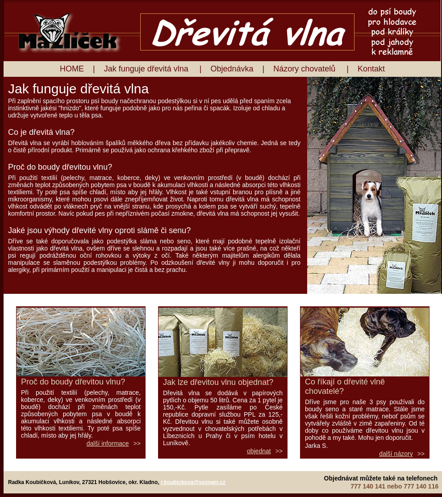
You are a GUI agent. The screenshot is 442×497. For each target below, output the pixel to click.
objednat (259, 451)
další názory (396, 453)
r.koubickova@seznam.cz (193, 482)
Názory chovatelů (305, 68)
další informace (108, 443)
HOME (72, 68)
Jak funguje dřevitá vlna (147, 68)
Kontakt (371, 68)
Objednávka (232, 68)
